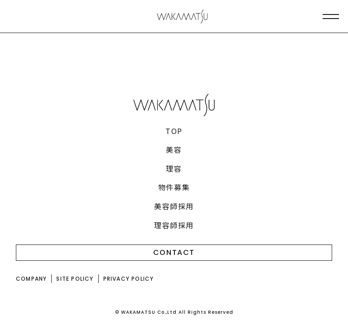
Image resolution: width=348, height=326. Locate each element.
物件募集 (174, 187)
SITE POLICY (74, 279)
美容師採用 (174, 206)
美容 (174, 149)
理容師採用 (174, 225)
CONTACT (174, 252)
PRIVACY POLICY (128, 279)
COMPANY (31, 279)
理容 (174, 168)
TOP (174, 130)
